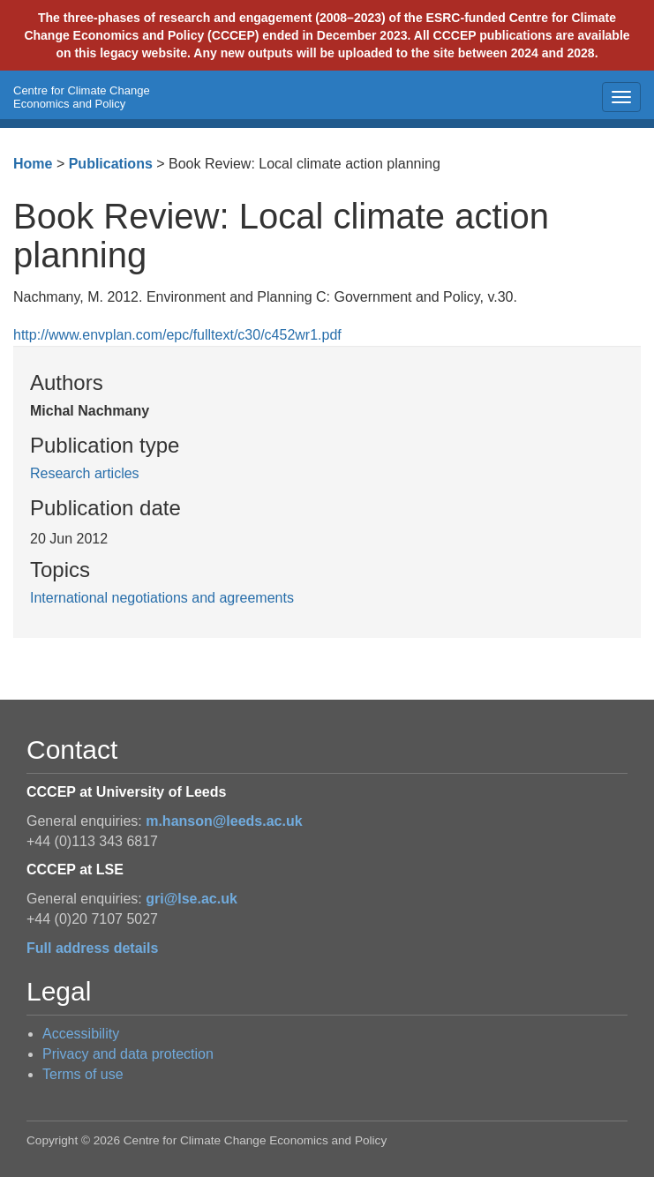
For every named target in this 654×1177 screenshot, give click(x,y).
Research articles (84, 473)
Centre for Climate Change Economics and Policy (81, 97)
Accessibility (80, 1033)
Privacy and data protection (128, 1053)
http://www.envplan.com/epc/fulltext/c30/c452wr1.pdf (177, 334)
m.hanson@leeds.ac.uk (224, 820)
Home (32, 163)
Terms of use (83, 1074)
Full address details (92, 948)
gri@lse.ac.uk (191, 898)
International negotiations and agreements (162, 597)
